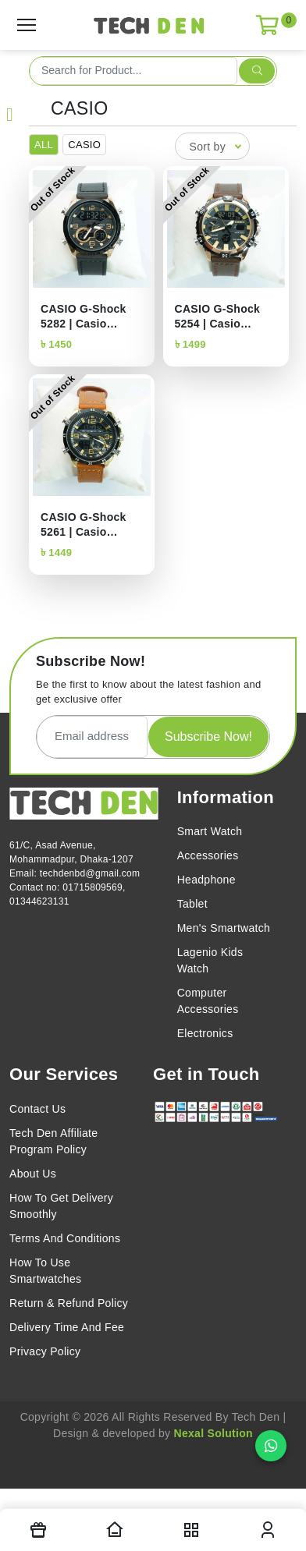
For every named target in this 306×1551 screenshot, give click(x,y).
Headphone (206, 879)
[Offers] (38, 1530)
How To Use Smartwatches (45, 1270)
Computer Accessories (208, 1000)
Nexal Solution (213, 1433)
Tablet (192, 904)
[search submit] (256, 71)
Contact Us (37, 1109)
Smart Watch (210, 831)
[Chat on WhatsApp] (270, 1445)
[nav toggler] (191, 1530)
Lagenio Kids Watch (210, 960)
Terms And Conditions (64, 1238)
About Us (32, 1173)
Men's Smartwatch (224, 928)
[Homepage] (114, 1530)
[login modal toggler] (268, 1530)
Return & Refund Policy (68, 1303)
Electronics (205, 1033)
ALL (43, 144)
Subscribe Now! (208, 736)
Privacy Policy (44, 1351)
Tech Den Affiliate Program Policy (53, 1141)
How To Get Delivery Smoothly (61, 1206)
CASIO (80, 108)
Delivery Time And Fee (66, 1327)
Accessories (208, 855)
